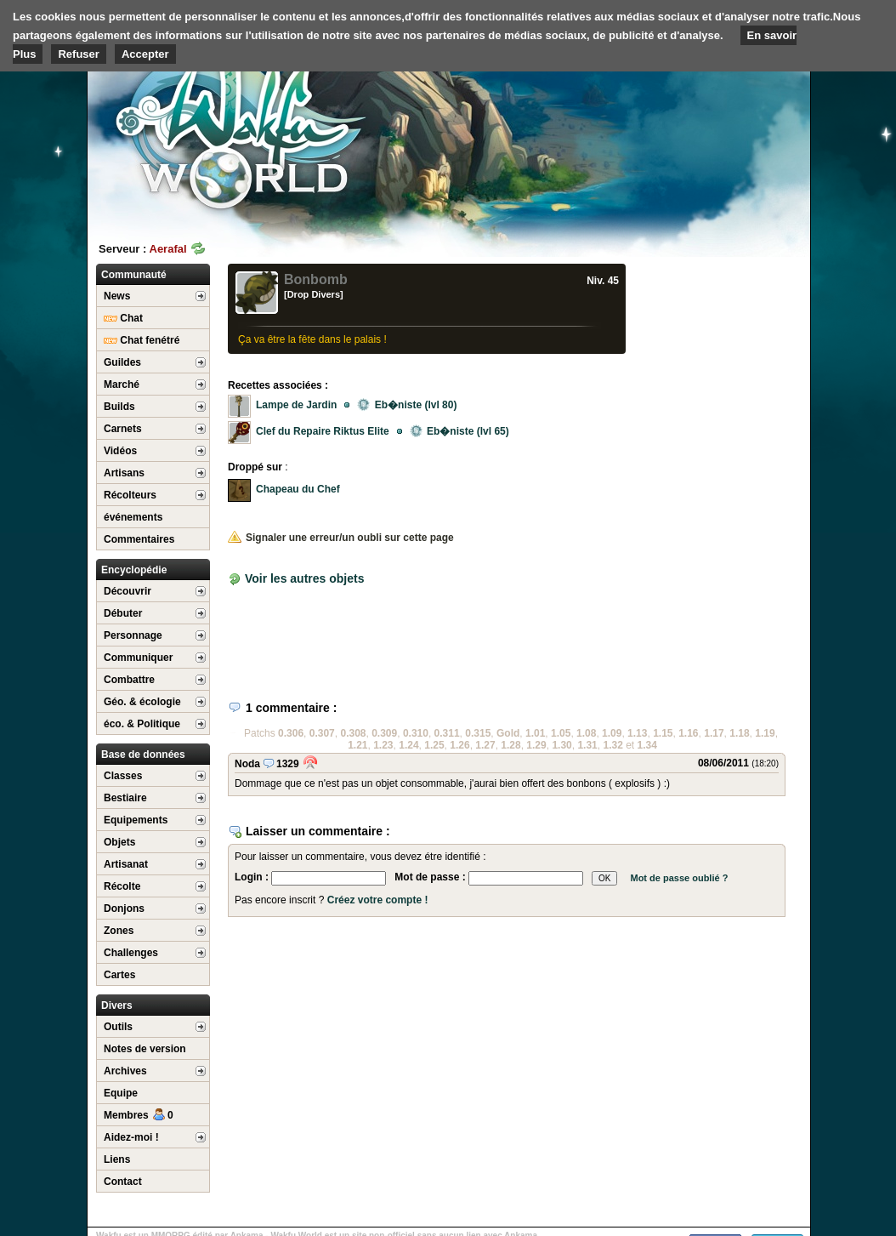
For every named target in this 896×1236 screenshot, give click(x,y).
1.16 (688, 733)
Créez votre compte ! (377, 900)
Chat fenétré (141, 340)
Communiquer (138, 658)
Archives (125, 1071)
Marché (121, 384)
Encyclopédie (134, 570)
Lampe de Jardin (296, 405)
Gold (507, 733)
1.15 (662, 733)
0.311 (447, 733)
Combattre (129, 680)
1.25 (434, 745)
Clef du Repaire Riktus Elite (322, 431)
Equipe (121, 1093)
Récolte (122, 886)
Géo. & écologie (142, 702)
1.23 (383, 745)
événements (133, 517)
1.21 (357, 745)
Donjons (124, 908)
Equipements (135, 820)
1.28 (510, 745)
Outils (118, 1027)
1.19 (764, 733)
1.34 (647, 745)
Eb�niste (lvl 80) (407, 405)
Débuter (123, 613)
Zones (118, 931)
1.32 (612, 745)
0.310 (415, 733)
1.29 (536, 745)
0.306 (290, 733)
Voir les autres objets (305, 578)
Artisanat (126, 864)
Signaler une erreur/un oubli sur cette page (341, 538)
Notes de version (145, 1049)
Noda (247, 764)
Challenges (131, 953)
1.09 (611, 733)
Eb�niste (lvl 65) (459, 431)
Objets (119, 842)
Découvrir (127, 591)
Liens (117, 1159)
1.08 (586, 733)
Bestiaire (125, 798)
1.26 (459, 745)
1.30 (561, 745)
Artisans (124, 473)
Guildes (122, 362)
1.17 (713, 733)
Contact (123, 1182)
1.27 (485, 745)
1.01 (535, 733)
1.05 (560, 733)
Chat (123, 318)
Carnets (123, 429)
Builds (119, 407)
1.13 (637, 733)
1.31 (587, 745)
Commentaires (139, 539)
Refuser (78, 54)
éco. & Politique (142, 724)
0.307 (322, 733)
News (117, 296)
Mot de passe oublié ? (679, 878)
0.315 (478, 733)
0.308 (353, 733)
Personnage (133, 635)
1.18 (739, 733)
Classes (123, 776)
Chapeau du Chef (298, 489)
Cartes (119, 975)
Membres (138, 1115)
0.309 (384, 733)
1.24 (408, 745)
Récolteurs (130, 495)
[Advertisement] (682, 132)
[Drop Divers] (313, 294)
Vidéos (120, 451)
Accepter (145, 54)
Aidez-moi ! (131, 1137)
